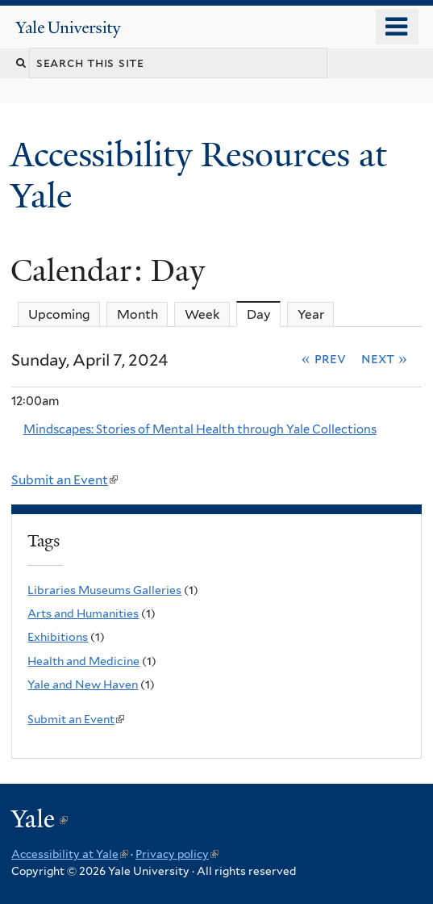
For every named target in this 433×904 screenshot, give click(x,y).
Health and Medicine (83, 661)
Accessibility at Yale (69, 854)
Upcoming (59, 314)
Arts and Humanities (83, 613)
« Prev (324, 358)
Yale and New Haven (82, 684)
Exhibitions (57, 636)
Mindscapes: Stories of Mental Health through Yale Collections (200, 429)
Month (137, 314)
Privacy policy (177, 854)
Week (202, 314)
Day (264, 314)
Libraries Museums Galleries (104, 590)
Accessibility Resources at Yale (198, 174)
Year (311, 314)
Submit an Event (64, 480)
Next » (384, 358)
